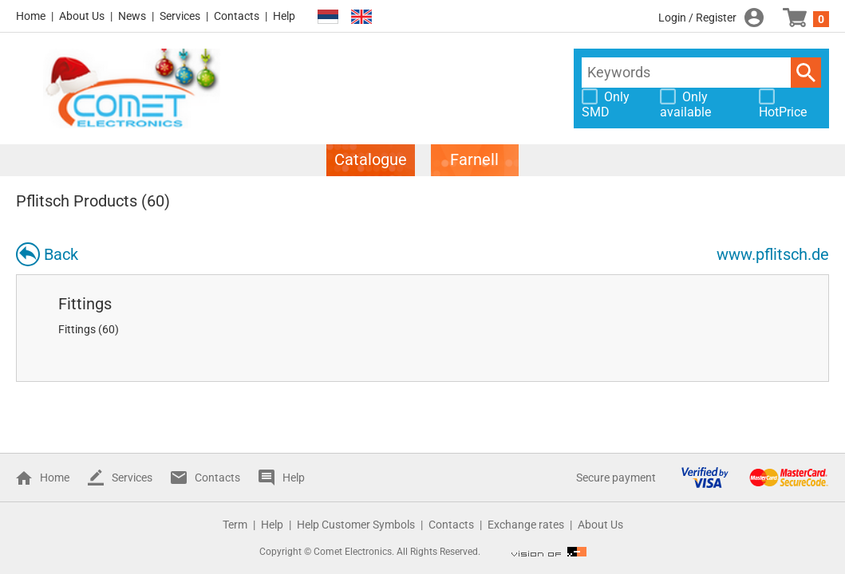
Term (235, 524)
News (132, 16)
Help (284, 16)
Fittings (85, 303)
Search (806, 72)
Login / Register (697, 17)
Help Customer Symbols (356, 524)
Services (180, 16)
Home (30, 16)
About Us (82, 16)
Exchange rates (526, 524)
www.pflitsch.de (773, 254)
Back (61, 254)
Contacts (236, 16)
